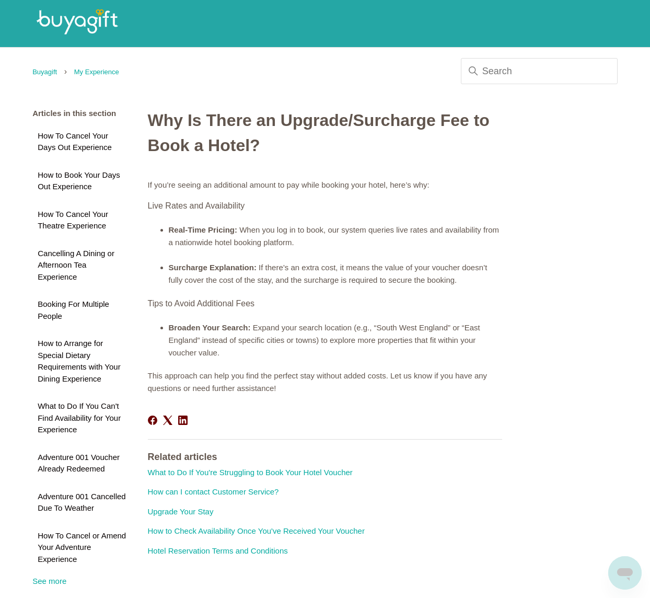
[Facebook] (152, 420)
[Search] (539, 71)
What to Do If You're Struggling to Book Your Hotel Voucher (250, 472)
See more (49, 581)
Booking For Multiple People (73, 310)
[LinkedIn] (183, 420)
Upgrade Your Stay (181, 511)
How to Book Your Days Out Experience (79, 180)
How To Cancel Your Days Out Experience (75, 141)
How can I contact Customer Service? (213, 491)
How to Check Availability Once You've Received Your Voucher (256, 530)
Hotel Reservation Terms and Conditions (218, 550)
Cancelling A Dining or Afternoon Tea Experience (76, 265)
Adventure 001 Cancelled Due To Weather (81, 502)
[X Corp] (167, 420)
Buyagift (44, 72)
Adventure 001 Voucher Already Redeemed (79, 463)
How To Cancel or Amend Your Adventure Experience (82, 547)
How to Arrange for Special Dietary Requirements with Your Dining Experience (79, 361)
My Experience (96, 72)
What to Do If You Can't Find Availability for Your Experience (79, 417)
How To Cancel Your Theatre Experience (73, 220)
